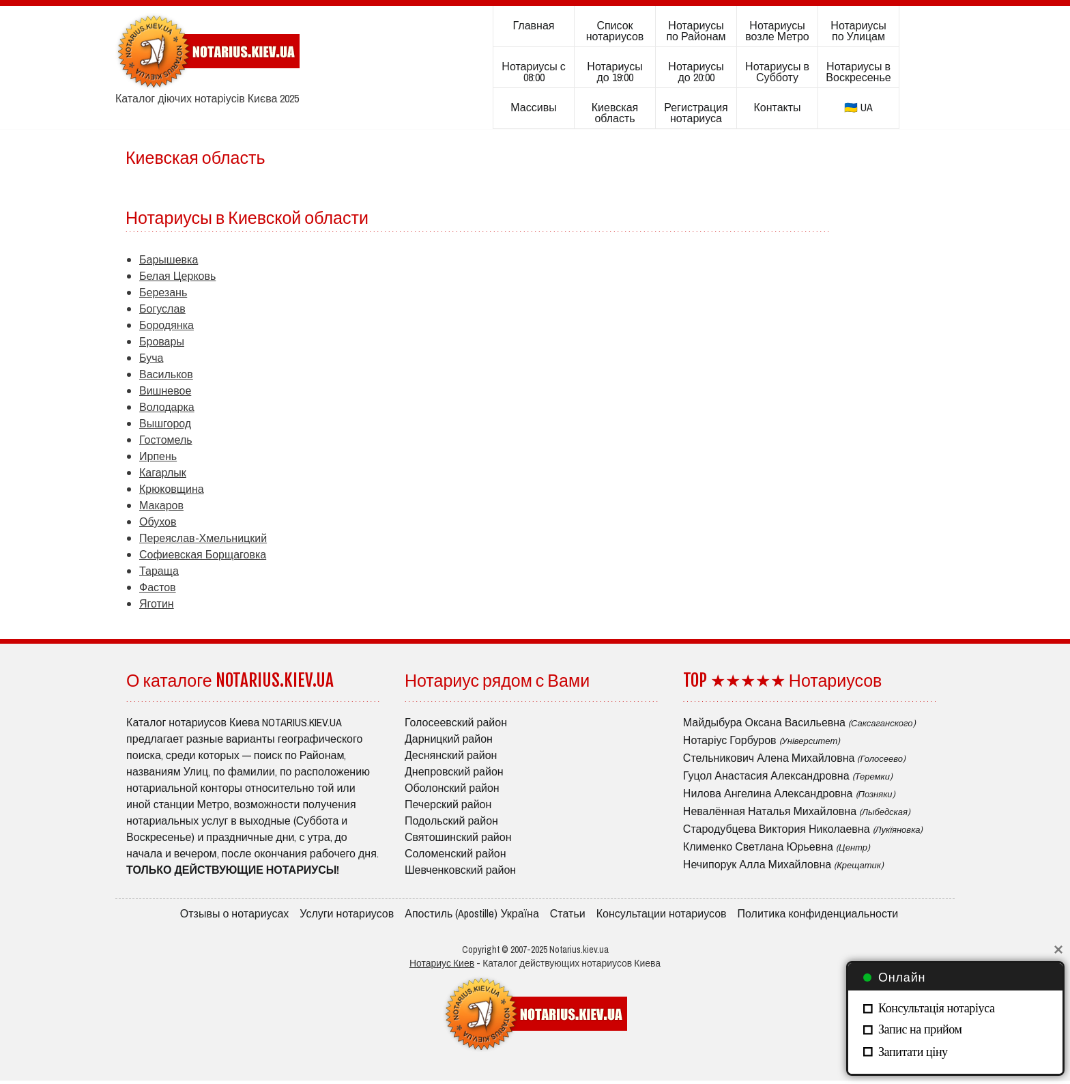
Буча (151, 357)
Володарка (166, 406)
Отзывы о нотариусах (234, 914)
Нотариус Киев (441, 966)
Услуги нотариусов (347, 914)
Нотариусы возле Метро (777, 31)
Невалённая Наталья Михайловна (796, 810)
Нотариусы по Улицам (858, 31)
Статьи (567, 914)
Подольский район (451, 820)
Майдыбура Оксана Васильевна (799, 722)
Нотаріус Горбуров (761, 739)
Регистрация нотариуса (696, 113)
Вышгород (165, 423)
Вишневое (165, 390)
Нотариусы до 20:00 (695, 72)
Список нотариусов (615, 31)
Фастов (157, 587)
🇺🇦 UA (858, 107)
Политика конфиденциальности (818, 914)
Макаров (161, 505)
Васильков (166, 374)
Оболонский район (452, 787)
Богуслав (162, 308)
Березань (163, 292)
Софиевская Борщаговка (202, 554)
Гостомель (165, 439)
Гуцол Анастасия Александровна (788, 775)
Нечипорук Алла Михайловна (783, 864)
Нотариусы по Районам (695, 31)
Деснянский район (451, 754)
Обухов (157, 521)
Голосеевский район (456, 722)
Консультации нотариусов (661, 914)
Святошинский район (458, 836)
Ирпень (158, 455)
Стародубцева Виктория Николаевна (803, 828)
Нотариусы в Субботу (777, 72)
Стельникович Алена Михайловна (794, 757)
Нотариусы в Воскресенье (858, 72)
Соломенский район (455, 853)
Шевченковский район (460, 869)
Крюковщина (171, 488)
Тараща (159, 570)
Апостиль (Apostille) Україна (472, 914)
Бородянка (166, 324)
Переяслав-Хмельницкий (203, 537)
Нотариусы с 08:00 (533, 72)
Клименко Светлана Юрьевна (776, 846)
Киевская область (615, 113)
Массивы (533, 107)
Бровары (161, 341)
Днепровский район (454, 771)
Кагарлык (162, 472)
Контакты (776, 107)
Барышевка (168, 259)
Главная (534, 25)
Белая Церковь (177, 275)
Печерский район (448, 804)
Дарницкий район (449, 738)
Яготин (156, 603)
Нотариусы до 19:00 (614, 72)
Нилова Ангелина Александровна (789, 793)
